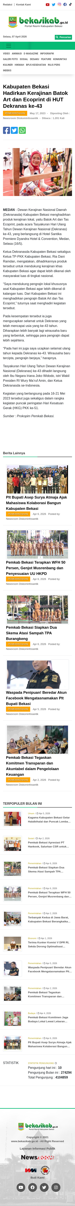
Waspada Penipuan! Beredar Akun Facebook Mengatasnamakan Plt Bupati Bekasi (36, 698)
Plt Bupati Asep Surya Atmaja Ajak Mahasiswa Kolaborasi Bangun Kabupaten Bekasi (36, 503)
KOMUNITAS (60, 59)
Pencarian (63, 37)
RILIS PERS (54, 64)
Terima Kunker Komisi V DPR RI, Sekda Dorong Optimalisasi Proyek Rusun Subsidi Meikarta (48, 945)
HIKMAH (19, 64)
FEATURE (46, 59)
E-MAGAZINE (31, 53)
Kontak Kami (23, 4)
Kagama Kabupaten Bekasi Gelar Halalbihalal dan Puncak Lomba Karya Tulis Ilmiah (49, 820)
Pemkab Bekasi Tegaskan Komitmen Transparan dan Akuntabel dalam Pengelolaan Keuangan (47, 995)
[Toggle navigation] (8, 46)
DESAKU (34, 59)
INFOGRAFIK (47, 53)
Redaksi (7, 4)
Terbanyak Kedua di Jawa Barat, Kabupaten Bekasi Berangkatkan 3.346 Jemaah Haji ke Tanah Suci (48, 920)
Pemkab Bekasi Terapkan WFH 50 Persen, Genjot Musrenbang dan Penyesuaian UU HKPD (35, 568)
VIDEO (6, 53)
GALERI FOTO (10, 59)
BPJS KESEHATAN (36, 64)
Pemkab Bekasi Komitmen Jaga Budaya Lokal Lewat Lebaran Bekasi (48, 1019)
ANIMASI (17, 53)
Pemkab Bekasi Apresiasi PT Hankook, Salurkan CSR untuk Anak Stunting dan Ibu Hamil (47, 845)
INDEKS (7, 70)
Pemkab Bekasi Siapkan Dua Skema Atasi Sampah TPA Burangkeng (31, 633)
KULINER (8, 64)
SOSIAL (24, 59)
